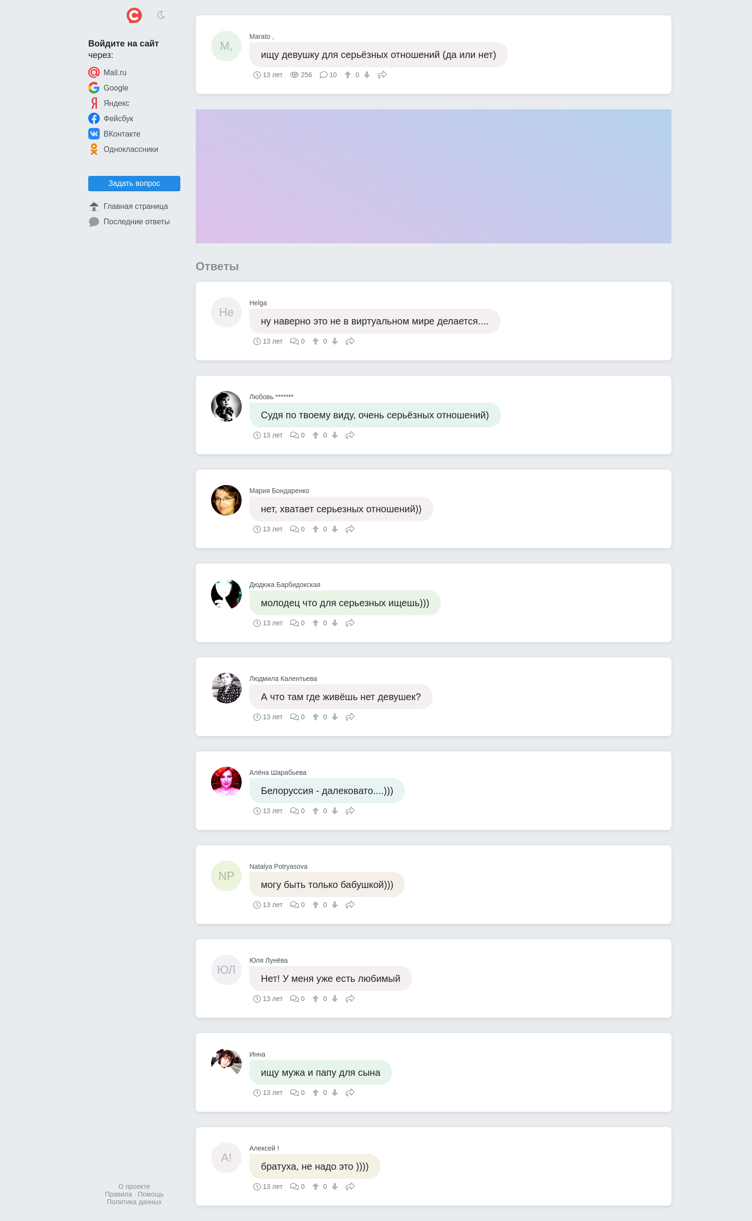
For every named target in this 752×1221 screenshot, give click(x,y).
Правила (118, 1194)
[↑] (348, 75)
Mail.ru (107, 72)
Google (108, 87)
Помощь (151, 1194)
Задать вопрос (134, 183)
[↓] (365, 75)
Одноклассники (123, 149)
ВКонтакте (114, 133)
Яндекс (108, 103)
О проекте (134, 1186)
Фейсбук (110, 118)
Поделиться (382, 74)
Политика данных (134, 1202)
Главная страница (128, 206)
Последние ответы (129, 222)
